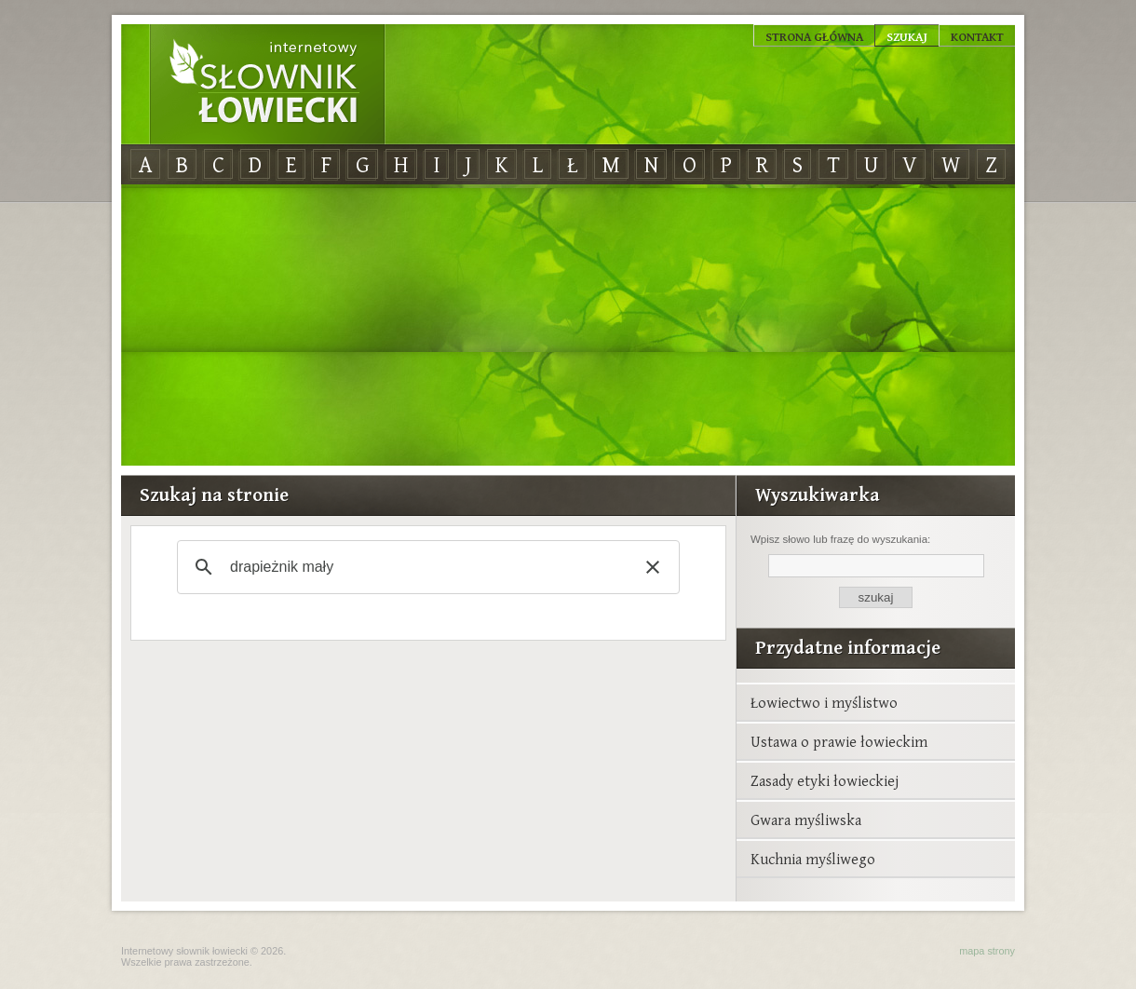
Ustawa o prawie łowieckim (839, 741)
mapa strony (987, 950)
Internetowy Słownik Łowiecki (267, 84)
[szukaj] (425, 567)
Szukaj (906, 36)
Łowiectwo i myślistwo (824, 702)
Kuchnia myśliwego (813, 858)
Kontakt (977, 36)
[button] (653, 567)
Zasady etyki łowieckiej (825, 780)
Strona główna (814, 36)
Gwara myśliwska (806, 819)
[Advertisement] (568, 326)
